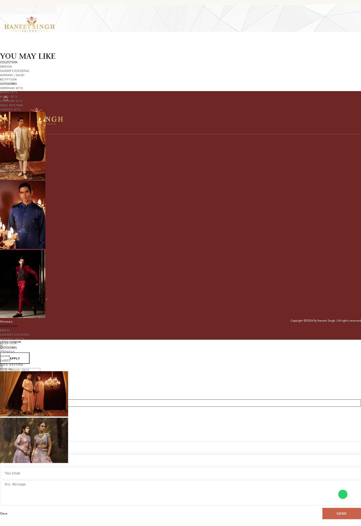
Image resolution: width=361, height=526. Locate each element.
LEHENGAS (7, 352)
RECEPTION (8, 343)
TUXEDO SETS (10, 109)
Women (6, 321)
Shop (4, 466)
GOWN (5, 356)
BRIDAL (5, 330)
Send (342, 520)
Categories (10, 471)
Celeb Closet (11, 480)
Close (3, 520)
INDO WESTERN (11, 365)
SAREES (5, 360)
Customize (9, 490)
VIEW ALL (6, 369)
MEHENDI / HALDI (12, 339)
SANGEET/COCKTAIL (15, 334)
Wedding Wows (13, 485)
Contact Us (9, 495)
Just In (5, 476)
